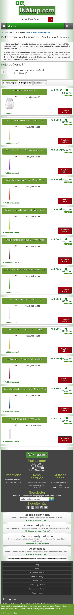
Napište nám (37, 581)
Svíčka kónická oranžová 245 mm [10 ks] (25, 180)
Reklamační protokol (60, 487)
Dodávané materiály (37, 589)
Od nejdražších (25, 83)
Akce (68, 26)
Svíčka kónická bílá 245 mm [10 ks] (25, 299)
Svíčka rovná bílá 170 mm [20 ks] (24, 418)
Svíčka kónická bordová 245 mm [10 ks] (25, 239)
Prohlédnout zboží (12, 113)
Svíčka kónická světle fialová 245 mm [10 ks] (25, 150)
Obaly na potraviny (32, 603)
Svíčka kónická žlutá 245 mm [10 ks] (25, 329)
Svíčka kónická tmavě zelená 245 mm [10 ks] (25, 269)
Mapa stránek (37, 593)
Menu (12, 26)
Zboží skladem (40, 83)
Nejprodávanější (37, 572)
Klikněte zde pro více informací (37, 520)
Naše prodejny (37, 577)
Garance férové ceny (37, 483)
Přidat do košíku (65, 111)
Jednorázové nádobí (13, 603)
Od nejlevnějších (10, 83)
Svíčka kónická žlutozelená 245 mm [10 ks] (25, 210)
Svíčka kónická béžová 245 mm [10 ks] (25, 120)
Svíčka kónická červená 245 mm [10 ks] (24, 359)
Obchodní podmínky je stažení (60, 484)
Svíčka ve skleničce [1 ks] (24, 90)
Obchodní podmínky (13, 480)
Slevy (37, 564)
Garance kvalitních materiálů (37, 486)
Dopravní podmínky (14, 482)
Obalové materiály (50, 603)
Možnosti (8, 613)
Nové (37, 568)
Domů (4, 32)
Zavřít (16, 613)
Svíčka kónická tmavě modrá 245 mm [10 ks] (25, 389)
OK (2, 613)
